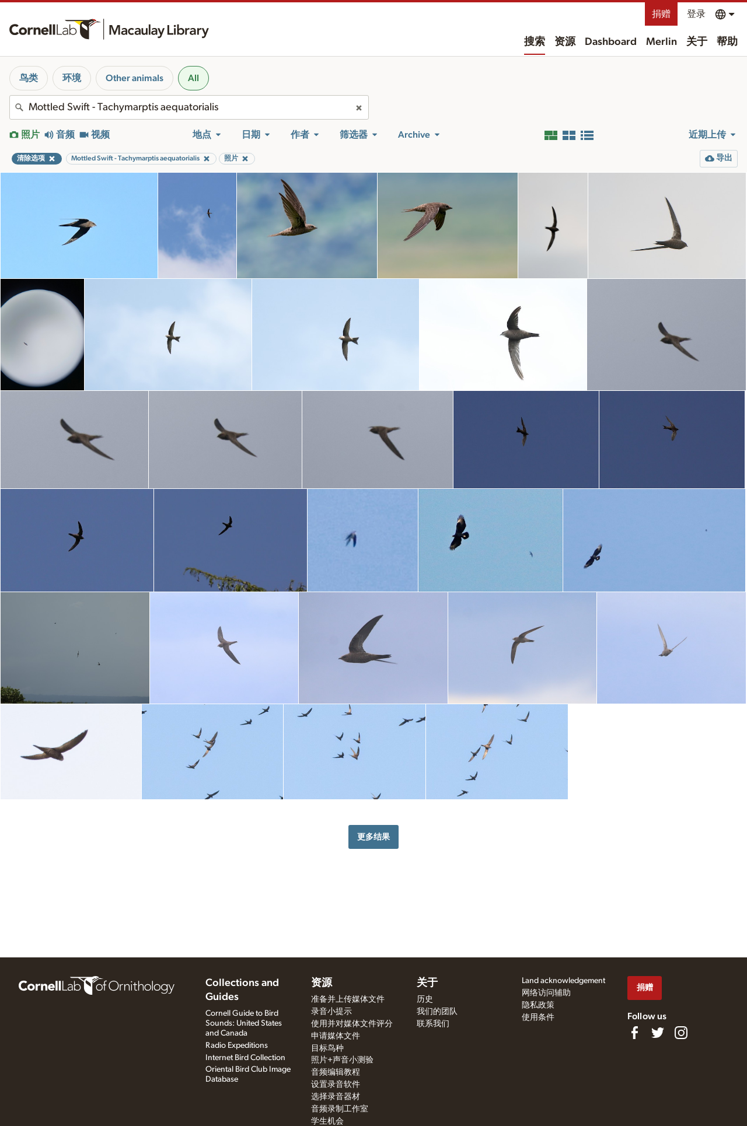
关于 (696, 42)
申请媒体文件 (335, 1036)
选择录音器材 (335, 1097)
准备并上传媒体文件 (348, 999)
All (193, 78)
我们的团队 (437, 1012)
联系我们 (433, 1024)
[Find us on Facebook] (634, 1033)
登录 (696, 14)
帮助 (727, 42)
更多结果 (373, 837)
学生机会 (327, 1121)
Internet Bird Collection (245, 1058)
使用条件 (538, 1017)
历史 (425, 999)
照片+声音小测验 (342, 1060)
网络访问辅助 (546, 993)
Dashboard (611, 42)
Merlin (661, 42)
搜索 (534, 42)
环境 (71, 78)
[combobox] (189, 107)
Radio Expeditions (236, 1045)
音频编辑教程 (335, 1072)
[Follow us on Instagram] (681, 1033)
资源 (564, 42)
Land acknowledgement (563, 981)
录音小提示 (331, 1012)
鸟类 (28, 78)
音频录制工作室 (339, 1109)
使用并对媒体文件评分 (352, 1024)
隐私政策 (538, 1005)
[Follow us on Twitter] (658, 1033)
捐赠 (661, 14)
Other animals (134, 78)
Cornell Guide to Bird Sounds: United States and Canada (243, 1023)
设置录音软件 (335, 1084)
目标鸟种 (327, 1048)
